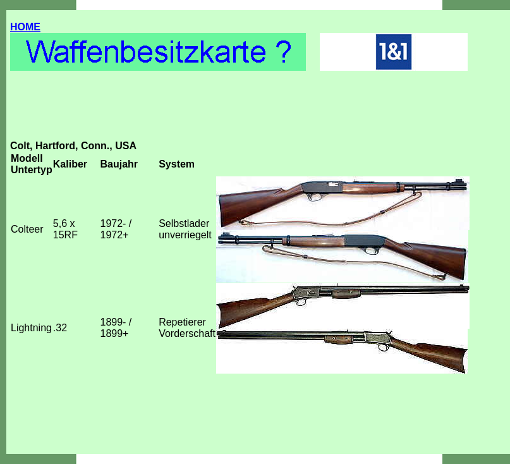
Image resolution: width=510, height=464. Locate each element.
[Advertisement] (240, 111)
